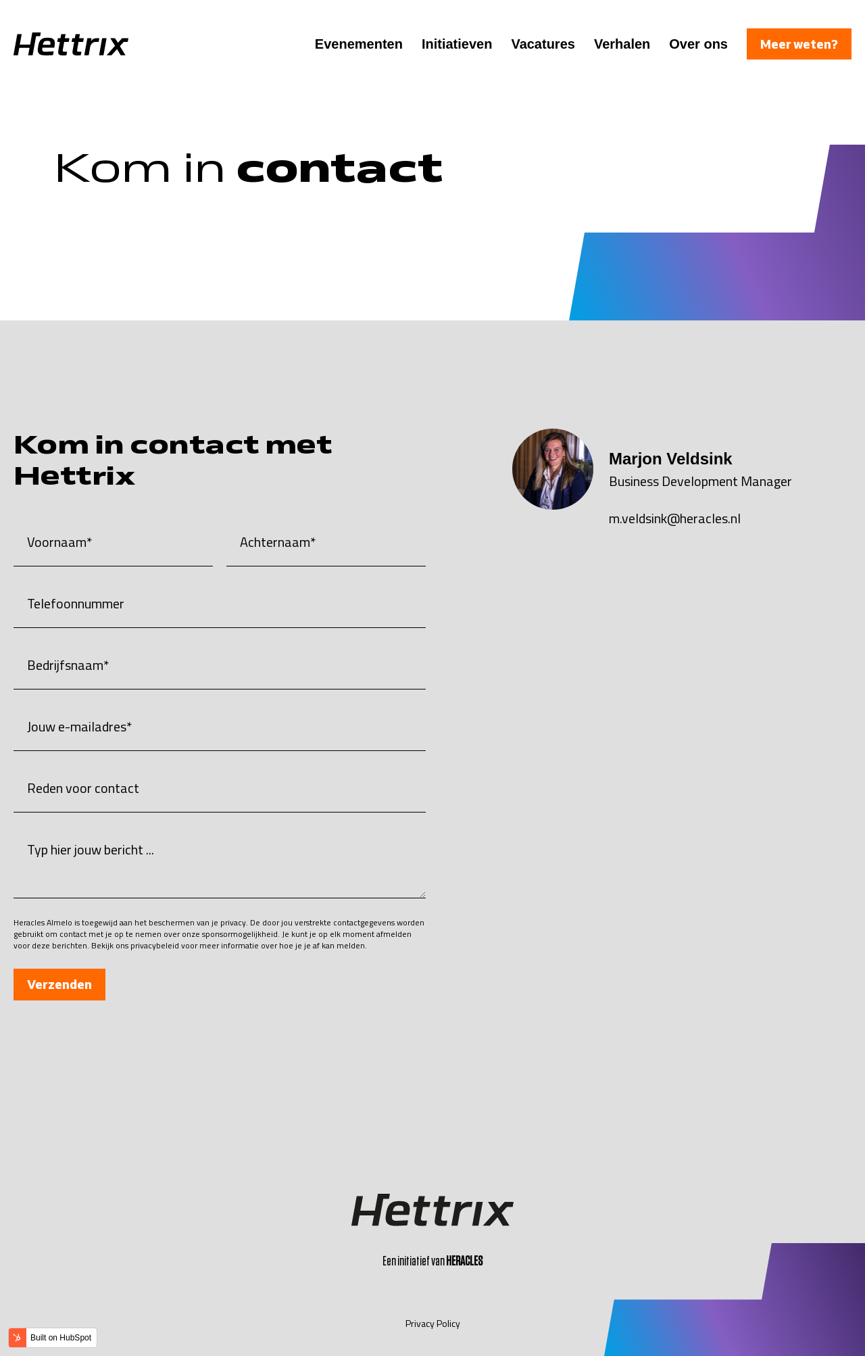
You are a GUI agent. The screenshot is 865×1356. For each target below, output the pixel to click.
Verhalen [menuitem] (622, 44)
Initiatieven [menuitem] (457, 44)
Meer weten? (799, 44)
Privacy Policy (432, 1323)
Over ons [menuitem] (698, 44)
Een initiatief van (432, 1261)
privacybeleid (154, 945)
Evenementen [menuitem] (359, 44)
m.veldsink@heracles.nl (675, 518)
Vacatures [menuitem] (543, 44)
